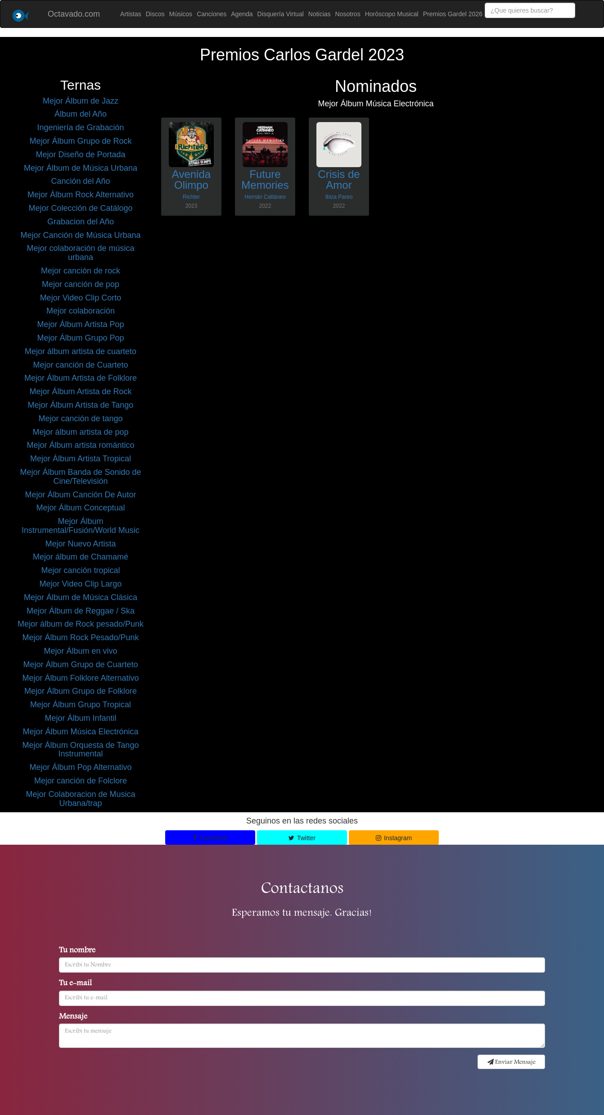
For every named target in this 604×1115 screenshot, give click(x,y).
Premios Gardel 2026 (452, 14)
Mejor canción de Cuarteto (80, 364)
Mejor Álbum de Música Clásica (80, 597)
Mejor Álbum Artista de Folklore (80, 377)
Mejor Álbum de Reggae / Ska (81, 610)
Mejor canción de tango (80, 418)
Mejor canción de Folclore (80, 780)
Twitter (302, 838)
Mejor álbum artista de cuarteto (80, 351)
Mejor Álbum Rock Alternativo (80, 194)
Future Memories (264, 179)
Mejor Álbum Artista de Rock (80, 391)
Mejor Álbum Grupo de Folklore (80, 691)
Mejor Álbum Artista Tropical (80, 458)
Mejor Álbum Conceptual (80, 507)
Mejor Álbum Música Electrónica (80, 731)
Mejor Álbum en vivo (80, 650)
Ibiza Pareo (339, 197)
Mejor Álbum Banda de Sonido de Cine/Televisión (80, 477)
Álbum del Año (80, 113)
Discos (155, 14)
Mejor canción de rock (80, 270)
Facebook (210, 838)
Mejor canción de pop (80, 284)
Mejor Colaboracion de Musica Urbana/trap (80, 799)
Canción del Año (80, 181)
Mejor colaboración (80, 310)
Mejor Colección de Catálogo (80, 208)
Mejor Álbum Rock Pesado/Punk (80, 637)
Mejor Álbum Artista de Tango (81, 405)
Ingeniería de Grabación (80, 127)
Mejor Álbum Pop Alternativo (80, 767)
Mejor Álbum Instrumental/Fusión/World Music (81, 526)
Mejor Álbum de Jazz (80, 100)
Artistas (130, 14)
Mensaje (73, 1017)
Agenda (241, 14)
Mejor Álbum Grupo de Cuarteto (80, 664)
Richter (191, 197)
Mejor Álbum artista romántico (80, 445)
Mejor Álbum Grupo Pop (80, 337)
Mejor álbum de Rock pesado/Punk (81, 623)
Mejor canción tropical (80, 570)
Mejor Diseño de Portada (80, 154)
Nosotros (348, 14)
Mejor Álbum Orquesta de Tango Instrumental (81, 750)
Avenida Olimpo (191, 179)
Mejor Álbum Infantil (80, 718)
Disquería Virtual (280, 14)
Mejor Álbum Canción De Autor (80, 494)
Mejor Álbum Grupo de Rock (80, 141)
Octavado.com (74, 13)
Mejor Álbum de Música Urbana (80, 168)
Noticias (319, 14)
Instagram (394, 838)
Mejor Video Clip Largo (81, 583)
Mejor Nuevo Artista (80, 543)
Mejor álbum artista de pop (80, 432)
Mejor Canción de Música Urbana (80, 235)
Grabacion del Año (80, 221)
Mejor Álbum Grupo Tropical (80, 704)
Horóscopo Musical (392, 14)
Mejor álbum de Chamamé (80, 556)
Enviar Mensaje (511, 1062)
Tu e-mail (75, 984)
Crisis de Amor (339, 179)
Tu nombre (77, 951)
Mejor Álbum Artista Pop (80, 324)
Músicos (180, 14)
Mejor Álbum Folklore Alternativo (80, 678)
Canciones (211, 14)
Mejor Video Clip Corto (81, 297)
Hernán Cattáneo (264, 197)
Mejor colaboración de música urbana (80, 253)
